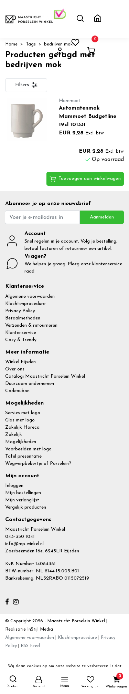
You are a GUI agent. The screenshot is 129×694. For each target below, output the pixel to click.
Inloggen (14, 485)
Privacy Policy (20, 311)
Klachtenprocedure (25, 303)
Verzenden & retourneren (31, 325)
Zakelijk (13, 434)
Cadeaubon (17, 391)
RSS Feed (30, 646)
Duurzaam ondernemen (29, 383)
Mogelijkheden (20, 442)
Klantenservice (20, 332)
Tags (31, 44)
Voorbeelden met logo (28, 449)
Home (11, 44)
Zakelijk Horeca (22, 427)
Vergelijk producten (25, 507)
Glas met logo (20, 420)
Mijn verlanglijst (22, 500)
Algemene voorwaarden (30, 296)
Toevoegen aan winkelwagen (85, 179)
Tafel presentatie (23, 456)
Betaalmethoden (22, 318)
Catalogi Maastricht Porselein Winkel (45, 376)
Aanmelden (102, 217)
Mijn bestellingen (23, 493)
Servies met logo (22, 413)
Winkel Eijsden (20, 362)
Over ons (14, 369)
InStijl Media (39, 629)
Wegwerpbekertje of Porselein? (38, 463)
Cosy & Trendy (20, 340)
